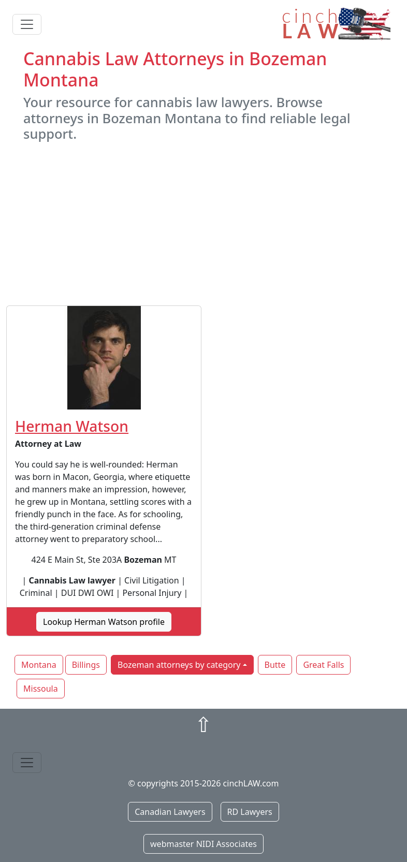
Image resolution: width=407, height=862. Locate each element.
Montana (38, 664)
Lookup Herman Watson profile (104, 621)
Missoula (40, 688)
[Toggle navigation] (26, 24)
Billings (86, 664)
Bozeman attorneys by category (179, 664)
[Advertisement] (203, 223)
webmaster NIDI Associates (203, 844)
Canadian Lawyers (170, 811)
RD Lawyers (249, 811)
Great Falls (323, 664)
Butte (275, 664)
